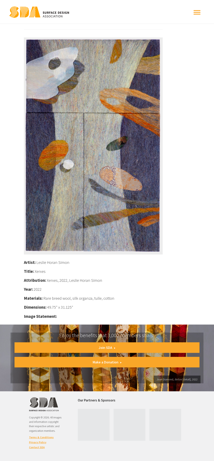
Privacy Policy (37, 442)
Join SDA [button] (107, 347)
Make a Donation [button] (107, 362)
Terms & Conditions (41, 437)
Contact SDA (37, 447)
